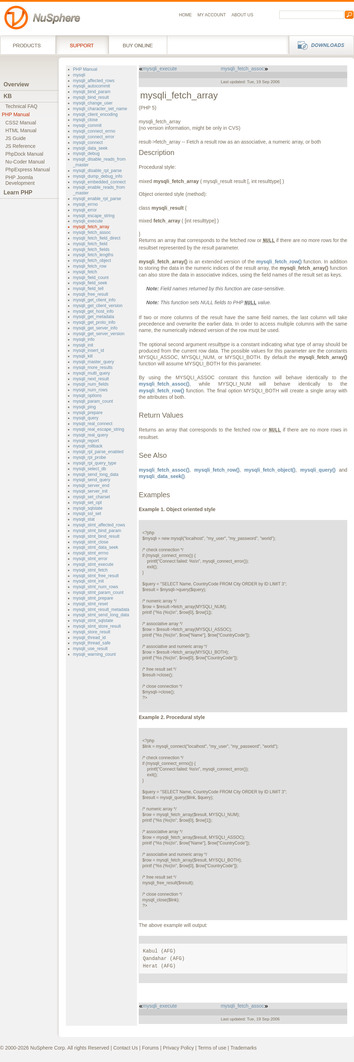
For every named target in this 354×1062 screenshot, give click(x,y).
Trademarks (243, 1048)
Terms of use (212, 1048)
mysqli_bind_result (91, 97)
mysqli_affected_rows (94, 80)
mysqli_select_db (89, 468)
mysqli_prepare (87, 412)
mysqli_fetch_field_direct (96, 238)
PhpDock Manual (24, 154)
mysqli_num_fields (91, 384)
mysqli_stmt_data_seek (95, 547)
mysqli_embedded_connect (99, 181)
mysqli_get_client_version (97, 305)
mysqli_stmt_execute (93, 564)
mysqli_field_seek (90, 282)
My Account (211, 14)
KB (8, 96)
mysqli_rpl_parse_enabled (98, 451)
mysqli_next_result (91, 378)
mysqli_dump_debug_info (97, 176)
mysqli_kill (83, 356)
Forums (150, 1048)
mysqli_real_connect (92, 423)
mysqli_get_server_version (99, 333)
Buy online (138, 45)
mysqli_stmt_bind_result (96, 536)
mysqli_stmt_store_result (97, 626)
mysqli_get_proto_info (94, 322)
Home (185, 14)
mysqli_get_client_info (94, 299)
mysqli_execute (88, 221)
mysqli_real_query (90, 435)
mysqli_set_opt (87, 502)
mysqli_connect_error (93, 136)
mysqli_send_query (91, 479)
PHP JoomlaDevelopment (20, 180)
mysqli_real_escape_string (98, 429)
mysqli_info (84, 339)
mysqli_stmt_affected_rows (99, 524)
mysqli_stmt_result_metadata (101, 609)
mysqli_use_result (90, 648)
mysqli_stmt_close (90, 542)
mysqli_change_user (93, 103)
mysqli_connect (88, 142)
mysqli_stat (84, 519)
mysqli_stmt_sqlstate (93, 620)
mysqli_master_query (93, 361)
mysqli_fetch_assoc (92, 232)
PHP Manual (16, 114)
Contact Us (125, 1048)
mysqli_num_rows (90, 389)
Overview (16, 84)
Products (28, 45)
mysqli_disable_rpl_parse (97, 170)
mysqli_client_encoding (95, 114)
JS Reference (20, 146)
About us (242, 14)
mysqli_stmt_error (90, 558)
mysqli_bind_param (92, 91)
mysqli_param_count (93, 401)
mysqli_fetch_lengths (93, 254)
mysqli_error (85, 210)
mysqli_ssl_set (87, 513)
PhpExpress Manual (27, 169)
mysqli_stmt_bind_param (97, 530)
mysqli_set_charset (91, 496)
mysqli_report (86, 440)
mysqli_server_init (90, 491)
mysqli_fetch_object (92, 260)
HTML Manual (20, 130)
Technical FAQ (21, 106)
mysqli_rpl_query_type (94, 463)
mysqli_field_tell (88, 288)
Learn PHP (18, 192)
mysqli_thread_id (89, 637)
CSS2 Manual (20, 122)
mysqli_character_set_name (100, 108)
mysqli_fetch (85, 271)
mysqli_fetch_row (89, 266)
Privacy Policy (178, 1048)
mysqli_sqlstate (87, 508)
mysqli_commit (87, 125)
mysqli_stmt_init (88, 581)
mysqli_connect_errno (94, 131)
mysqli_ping (84, 406)
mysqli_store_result (91, 631)
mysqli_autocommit (91, 86)
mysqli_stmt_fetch (90, 570)
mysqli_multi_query (91, 373)
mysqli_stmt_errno (90, 553)
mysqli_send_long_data (95, 474)
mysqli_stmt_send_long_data (101, 614)
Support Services (82, 45)
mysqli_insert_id (88, 350)
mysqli (79, 75)
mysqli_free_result (90, 294)
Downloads (319, 45)
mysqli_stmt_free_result (96, 575)
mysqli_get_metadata (93, 316)
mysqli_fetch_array (91, 226)
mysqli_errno (85, 204)
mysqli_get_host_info (93, 311)
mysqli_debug (86, 153)
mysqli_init (83, 345)
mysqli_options (87, 395)
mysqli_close (85, 119)
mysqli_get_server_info (95, 328)
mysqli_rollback (87, 446)
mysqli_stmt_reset (90, 603)
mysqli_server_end (91, 485)
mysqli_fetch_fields (91, 249)
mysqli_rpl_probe (89, 457)
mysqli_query (86, 417)
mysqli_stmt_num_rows (95, 586)
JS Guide (15, 138)
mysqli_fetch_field (90, 243)
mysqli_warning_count (94, 654)
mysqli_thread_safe (92, 642)
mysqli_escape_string (94, 215)
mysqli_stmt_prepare (93, 598)
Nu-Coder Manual (25, 162)
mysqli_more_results (93, 367)
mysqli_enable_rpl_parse (97, 198)
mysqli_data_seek (90, 148)
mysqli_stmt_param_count (98, 592)
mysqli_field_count (91, 277)
